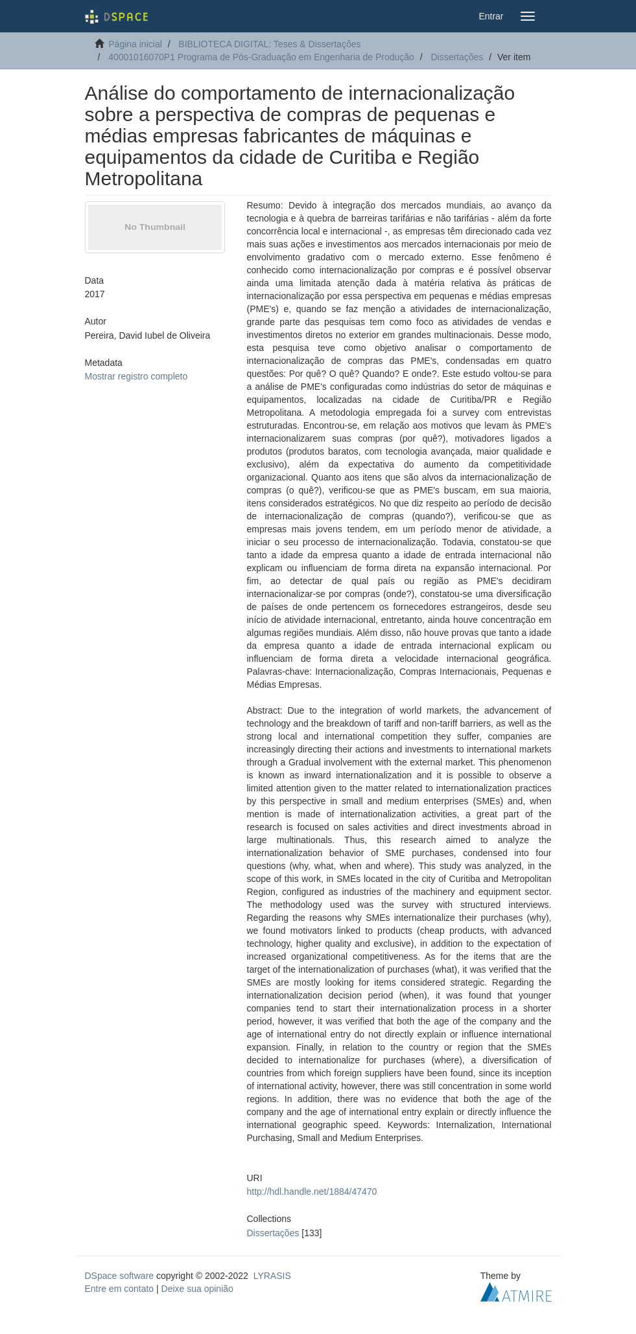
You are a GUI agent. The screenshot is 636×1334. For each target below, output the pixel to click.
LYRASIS (272, 1276)
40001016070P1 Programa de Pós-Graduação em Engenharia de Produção (261, 57)
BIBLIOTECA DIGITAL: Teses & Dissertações (269, 44)
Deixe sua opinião (197, 1288)
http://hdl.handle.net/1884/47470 (312, 1191)
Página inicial (135, 44)
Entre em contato (119, 1288)
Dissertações (456, 57)
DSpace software (119, 1276)
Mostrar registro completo (136, 376)
